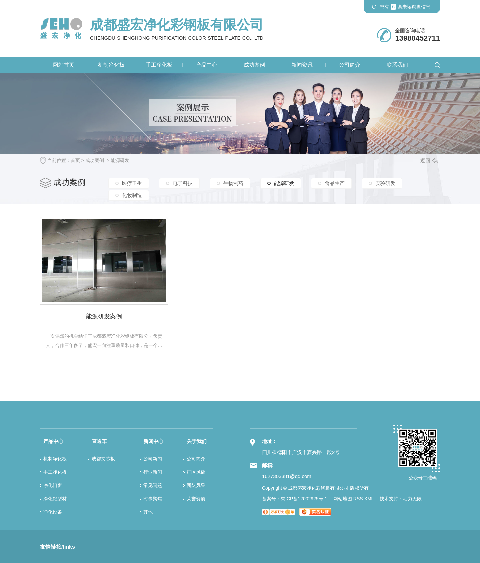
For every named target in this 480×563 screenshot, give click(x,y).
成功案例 (254, 65)
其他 (148, 511)
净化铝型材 (55, 498)
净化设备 (52, 511)
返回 (429, 160)
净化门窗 (52, 484)
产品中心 (206, 65)
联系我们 (397, 65)
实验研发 (385, 183)
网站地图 (342, 498)
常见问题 (152, 484)
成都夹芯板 (103, 458)
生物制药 (233, 183)
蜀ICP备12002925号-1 (304, 498)
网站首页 (63, 65)
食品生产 (335, 183)
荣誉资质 (196, 498)
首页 (75, 160)
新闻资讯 (302, 65)
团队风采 (196, 484)
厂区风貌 (196, 471)
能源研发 (120, 160)
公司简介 (349, 65)
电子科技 (183, 183)
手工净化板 (159, 65)
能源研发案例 (103, 315)
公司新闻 (152, 458)
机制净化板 (111, 65)
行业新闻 (152, 471)
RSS (358, 498)
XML (369, 498)
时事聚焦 (152, 498)
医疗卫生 (132, 183)
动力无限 (412, 498)
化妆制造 (132, 195)
